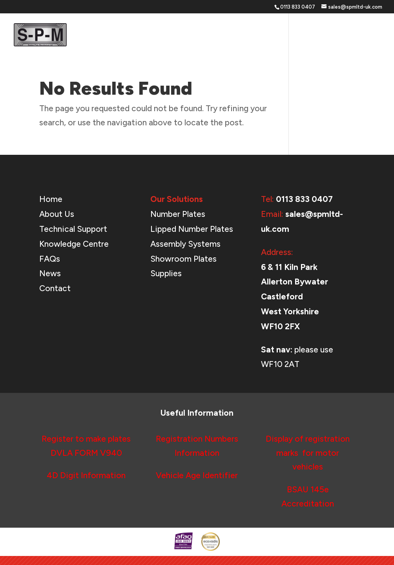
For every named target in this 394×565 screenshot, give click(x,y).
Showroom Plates (183, 259)
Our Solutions (209, 35)
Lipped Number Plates (191, 229)
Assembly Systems (185, 244)
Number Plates (177, 214)
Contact (369, 35)
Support (260, 35)
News (337, 35)
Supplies (166, 273)
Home (169, 35)
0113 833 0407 (304, 199)
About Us (305, 35)
